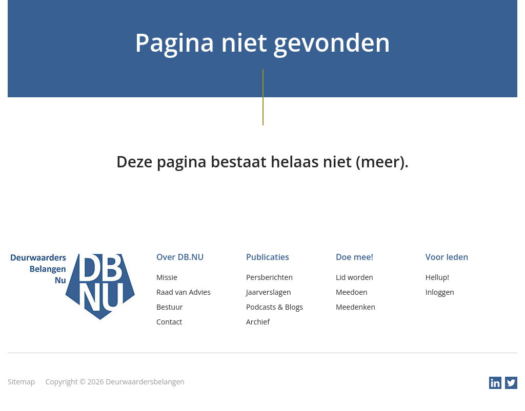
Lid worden (354, 277)
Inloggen (440, 292)
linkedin (495, 383)
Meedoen (352, 292)
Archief (258, 322)
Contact (169, 322)
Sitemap (21, 381)
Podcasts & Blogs (274, 307)
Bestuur (169, 307)
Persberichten (269, 277)
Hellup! (437, 277)
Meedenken (355, 307)
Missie (166, 277)
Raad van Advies (183, 292)
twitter (511, 383)
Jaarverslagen (268, 292)
